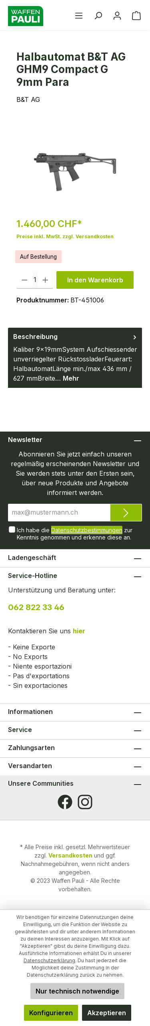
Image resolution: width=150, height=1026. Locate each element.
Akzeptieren (106, 1013)
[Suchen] (98, 15)
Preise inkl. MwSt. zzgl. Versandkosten (65, 236)
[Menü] (78, 15)
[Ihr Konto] (117, 15)
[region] (75, 165)
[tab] (75, 358)
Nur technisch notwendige (77, 991)
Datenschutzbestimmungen (86, 530)
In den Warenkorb (95, 280)
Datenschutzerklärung (49, 960)
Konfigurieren (51, 1013)
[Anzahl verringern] (24, 280)
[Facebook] (65, 802)
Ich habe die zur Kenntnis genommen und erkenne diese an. (74, 533)
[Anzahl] (35, 280)
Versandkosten (70, 855)
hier (79, 631)
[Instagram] (85, 802)
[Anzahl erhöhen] (45, 280)
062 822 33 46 (36, 607)
